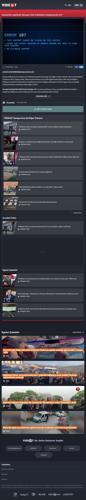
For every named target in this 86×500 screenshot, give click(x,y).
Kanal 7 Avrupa (33, 495)
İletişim (4, 479)
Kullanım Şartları (8, 469)
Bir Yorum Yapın (43, 109)
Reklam (4, 474)
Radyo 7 (24, 495)
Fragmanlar (14, 448)
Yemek (44, 455)
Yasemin (68, 495)
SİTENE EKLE (76, 213)
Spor (71, 448)
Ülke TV (42, 495)
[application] (43, 41)
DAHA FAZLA (78, 332)
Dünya (33, 448)
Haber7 (54, 495)
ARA (68, 5)
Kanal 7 (15, 495)
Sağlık (52, 448)
